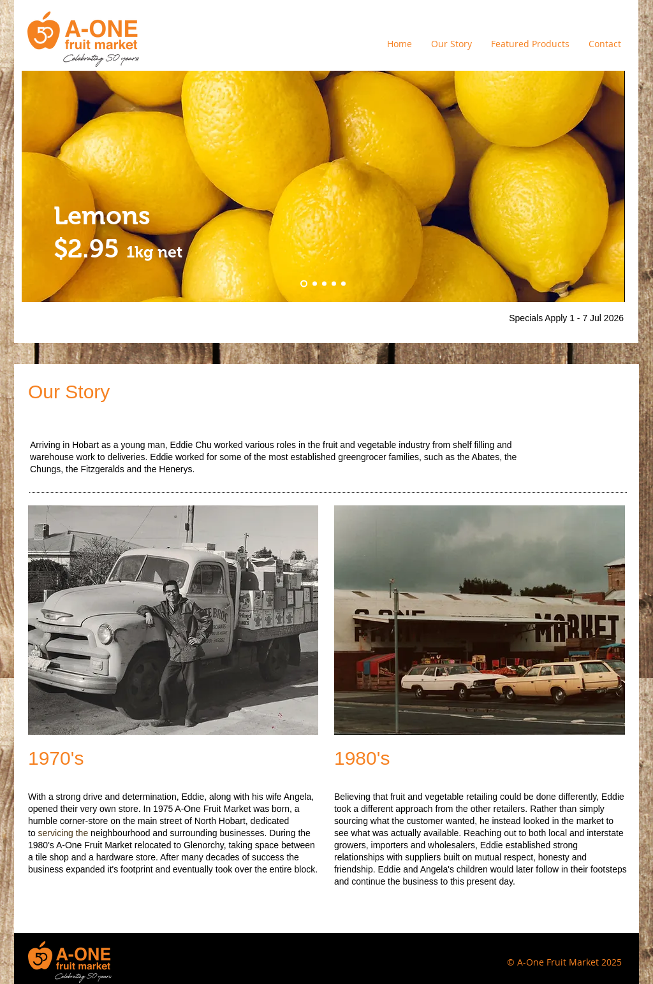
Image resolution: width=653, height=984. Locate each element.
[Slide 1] (324, 284)
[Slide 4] (303, 283)
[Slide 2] (334, 284)
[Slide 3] (343, 284)
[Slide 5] (314, 284)
